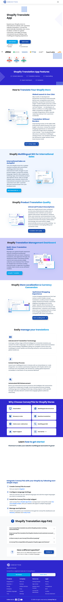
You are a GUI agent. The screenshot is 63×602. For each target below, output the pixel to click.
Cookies (47, 591)
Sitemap (22, 593)
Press (21, 589)
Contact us (49, 552)
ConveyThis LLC (52, 599)
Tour (8, 593)
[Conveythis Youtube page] (21, 600)
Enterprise (9, 589)
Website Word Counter (35, 587)
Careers (21, 591)
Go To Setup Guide (31, 144)
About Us (22, 581)
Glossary (12, 512)
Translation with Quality (36, 231)
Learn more (25, 42)
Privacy (47, 581)
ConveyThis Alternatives (35, 591)
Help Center (35, 584)
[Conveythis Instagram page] (19, 599)
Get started (12, 42)
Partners (22, 584)
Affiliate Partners (24, 586)
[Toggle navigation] (58, 2)
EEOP (46, 589)
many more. (26, 512)
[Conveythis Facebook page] (16, 600)
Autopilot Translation (14, 273)
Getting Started (36, 581)
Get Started (19, 574)
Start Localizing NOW (40, 318)
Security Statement (50, 593)
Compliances (48, 586)
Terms (46, 584)
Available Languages (12, 591)
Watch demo (43, 574)
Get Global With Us (14, 190)
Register (22, 489)
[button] (12, 581)
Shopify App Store (26, 502)
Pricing (8, 586)
